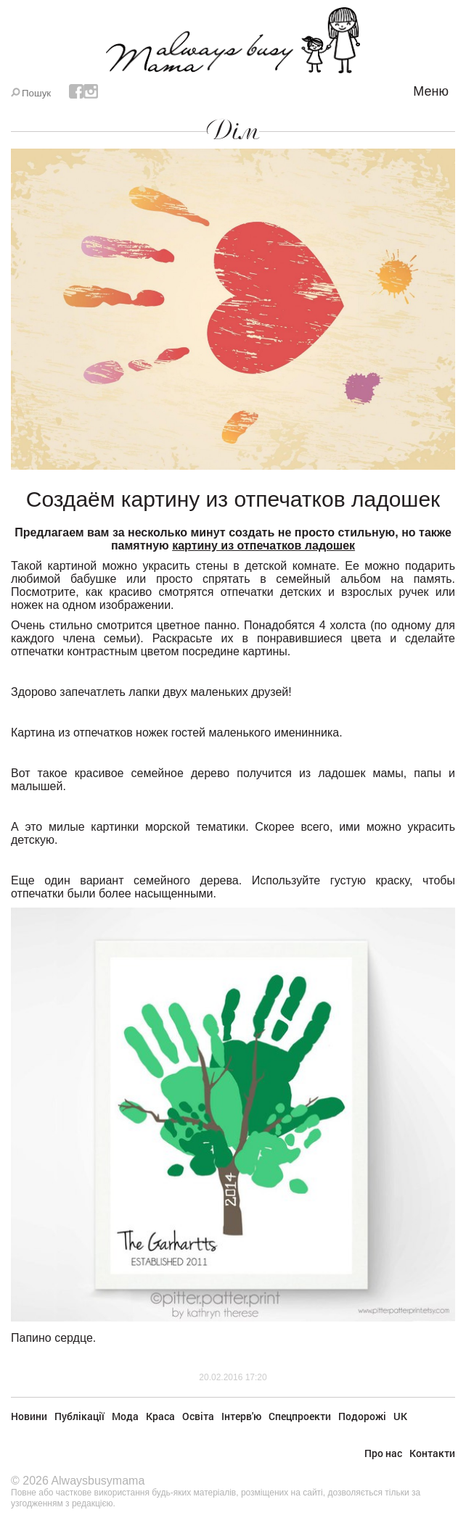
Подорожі (362, 1416)
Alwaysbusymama (97, 1480)
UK (400, 1416)
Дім (233, 130)
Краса (160, 1416)
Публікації (79, 1416)
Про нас (383, 1453)
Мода (125, 1416)
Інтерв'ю (241, 1416)
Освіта (198, 1416)
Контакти (432, 1453)
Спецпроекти (300, 1416)
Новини (29, 1416)
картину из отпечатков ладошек (263, 545)
